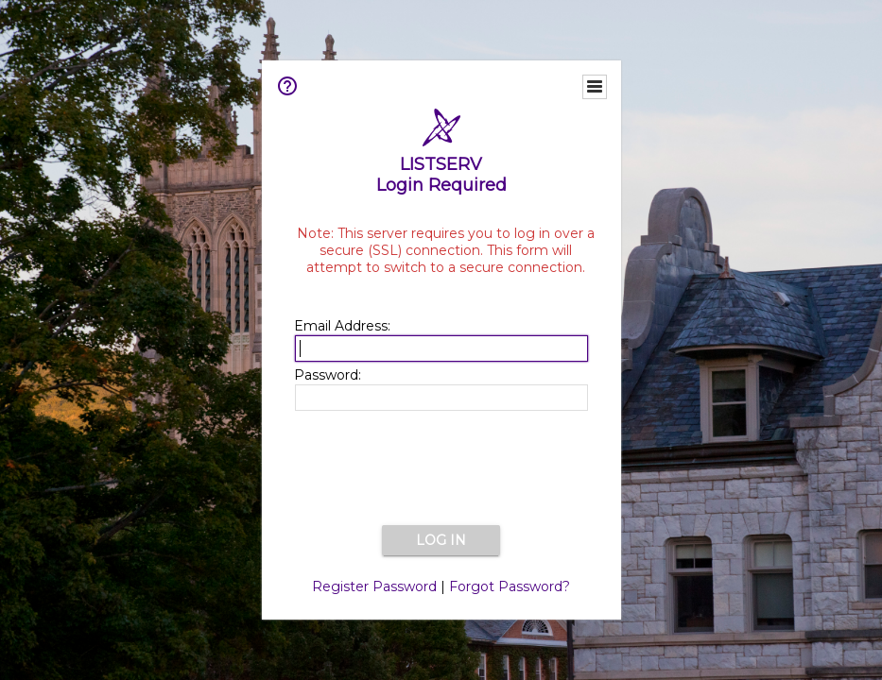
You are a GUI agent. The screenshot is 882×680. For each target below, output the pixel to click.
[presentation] (441, 469)
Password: (327, 374)
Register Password (374, 586)
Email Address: (342, 325)
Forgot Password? (509, 586)
